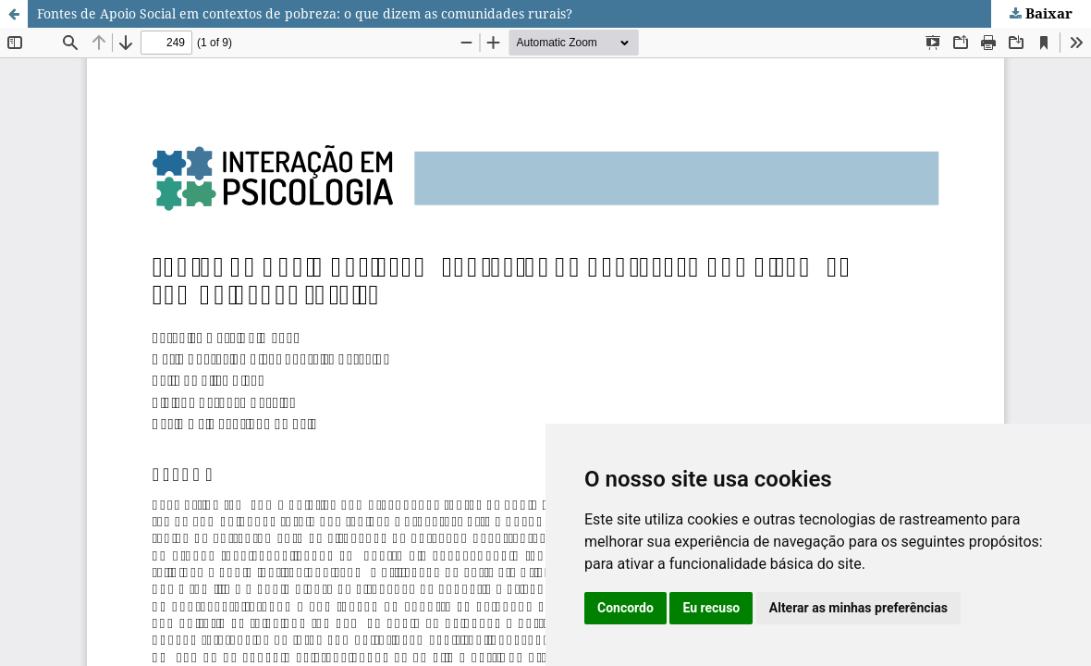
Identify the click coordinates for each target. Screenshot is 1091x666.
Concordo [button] (625, 607)
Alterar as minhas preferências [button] (858, 607)
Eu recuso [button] (711, 607)
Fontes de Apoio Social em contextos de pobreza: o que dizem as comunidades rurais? (304, 13)
